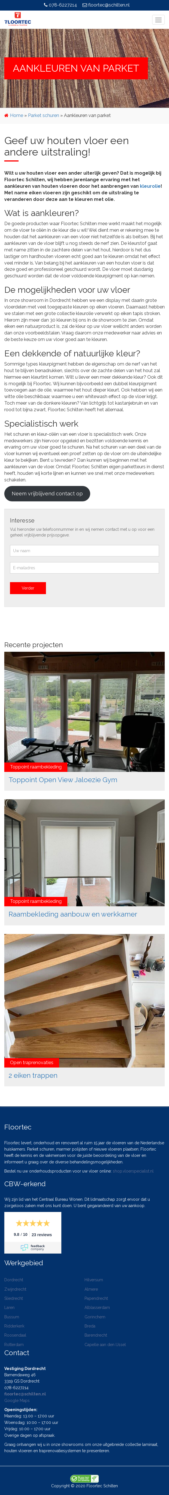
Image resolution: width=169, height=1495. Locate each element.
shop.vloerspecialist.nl (133, 1171)
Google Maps (17, 1400)
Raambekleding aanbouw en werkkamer (73, 914)
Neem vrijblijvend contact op (47, 494)
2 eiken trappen (33, 1075)
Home (16, 115)
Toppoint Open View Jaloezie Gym (63, 780)
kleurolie (150, 186)
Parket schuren (43, 115)
